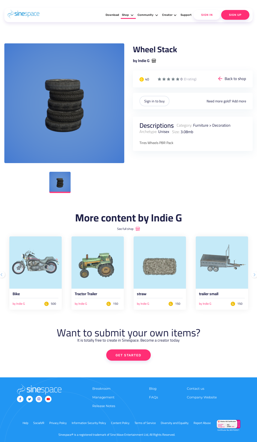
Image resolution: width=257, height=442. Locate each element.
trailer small (208, 294)
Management (103, 397)
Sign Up (235, 14)
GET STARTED (128, 355)
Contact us (195, 388)
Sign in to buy (154, 101)
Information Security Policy (89, 423)
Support (186, 14)
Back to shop (235, 78)
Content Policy (120, 423)
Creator (170, 15)
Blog (152, 388)
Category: (184, 125)
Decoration (221, 125)
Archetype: (148, 131)
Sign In (207, 14)
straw (141, 294)
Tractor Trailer (86, 294)
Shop (128, 15)
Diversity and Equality (175, 423)
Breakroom (101, 388)
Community (148, 15)
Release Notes (103, 406)
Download (112, 14)
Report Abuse (202, 423)
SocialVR (38, 423)
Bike (16, 294)
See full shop (125, 229)
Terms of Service (145, 423)
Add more (239, 101)
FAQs (153, 397)
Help (25, 423)
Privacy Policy (58, 423)
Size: (176, 131)
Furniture (200, 125)
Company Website (202, 397)
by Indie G (141, 61)
